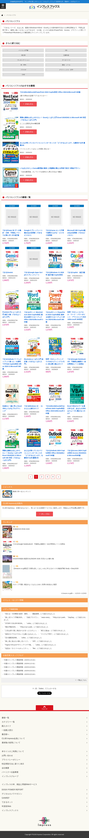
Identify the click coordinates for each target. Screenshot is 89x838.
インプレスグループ (10, 776)
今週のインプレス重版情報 (13, 660)
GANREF (6, 798)
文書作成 (66, 55)
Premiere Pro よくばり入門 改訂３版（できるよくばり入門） (11, 314)
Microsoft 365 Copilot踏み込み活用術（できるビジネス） (76, 232)
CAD (23, 74)
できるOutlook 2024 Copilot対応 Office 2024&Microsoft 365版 (55, 453)
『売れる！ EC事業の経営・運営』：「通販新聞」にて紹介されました (29, 614)
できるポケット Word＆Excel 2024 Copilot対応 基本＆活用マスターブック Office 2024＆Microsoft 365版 (33, 317)
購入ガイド (6, 726)
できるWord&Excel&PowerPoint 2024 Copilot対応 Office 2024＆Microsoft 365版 (50, 92)
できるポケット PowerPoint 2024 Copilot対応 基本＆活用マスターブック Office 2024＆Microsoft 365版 (55, 317)
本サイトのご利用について (13, 751)
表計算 (23, 55)
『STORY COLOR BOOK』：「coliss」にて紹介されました (25, 623)
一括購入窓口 (7, 730)
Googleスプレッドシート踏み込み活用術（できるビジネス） (33, 232)
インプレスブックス (10, 810)
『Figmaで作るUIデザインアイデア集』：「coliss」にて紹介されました (30, 645)
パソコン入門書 (23, 50)
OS (66, 50)
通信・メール (66, 65)
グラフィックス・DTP (66, 70)
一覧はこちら (82, 680)
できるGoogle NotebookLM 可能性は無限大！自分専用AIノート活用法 (76, 361)
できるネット (7, 802)
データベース (66, 60)
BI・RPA (23, 65)
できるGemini (7, 272)
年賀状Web (6, 806)
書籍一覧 (5, 718)
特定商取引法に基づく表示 (13, 764)
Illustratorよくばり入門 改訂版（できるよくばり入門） (33, 361)
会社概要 (5, 768)
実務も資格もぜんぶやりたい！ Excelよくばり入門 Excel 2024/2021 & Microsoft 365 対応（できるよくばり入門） (12, 455)
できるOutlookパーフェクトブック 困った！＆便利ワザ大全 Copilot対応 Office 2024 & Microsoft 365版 (12, 364)
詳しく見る (45, 514)
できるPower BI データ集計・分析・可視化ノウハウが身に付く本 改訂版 (11, 232)
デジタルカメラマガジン (12, 794)
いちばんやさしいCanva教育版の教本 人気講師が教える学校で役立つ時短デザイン (50, 168)
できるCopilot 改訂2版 (76, 272)
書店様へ (5, 734)
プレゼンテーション (23, 60)
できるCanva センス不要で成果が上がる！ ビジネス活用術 (55, 232)
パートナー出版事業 (10, 772)
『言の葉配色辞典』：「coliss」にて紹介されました (23, 638)
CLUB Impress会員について (13, 738)
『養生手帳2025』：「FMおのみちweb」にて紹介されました (26, 627)
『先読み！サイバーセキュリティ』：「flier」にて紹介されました (28, 648)
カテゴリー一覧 (8, 722)
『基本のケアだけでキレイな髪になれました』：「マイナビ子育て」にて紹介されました (36, 634)
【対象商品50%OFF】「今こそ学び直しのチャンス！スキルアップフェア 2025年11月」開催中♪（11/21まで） (44, 1)
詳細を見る (29, 104)
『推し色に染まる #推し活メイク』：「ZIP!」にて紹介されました (28, 641)
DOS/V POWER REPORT (12, 790)
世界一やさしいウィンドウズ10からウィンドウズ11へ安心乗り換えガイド (55, 361)
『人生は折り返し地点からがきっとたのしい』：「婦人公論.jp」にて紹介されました (34, 630)
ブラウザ (23, 70)
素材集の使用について (11, 743)
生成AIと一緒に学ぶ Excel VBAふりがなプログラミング (12, 408)
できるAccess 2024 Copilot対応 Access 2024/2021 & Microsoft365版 (76, 453)
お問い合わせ (7, 755)
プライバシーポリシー (11, 760)
